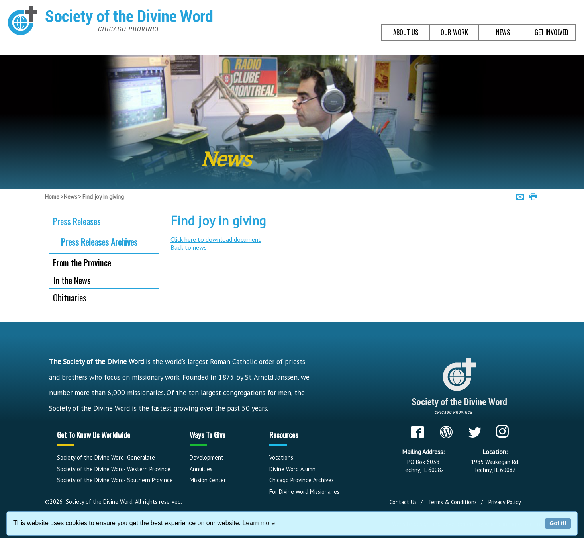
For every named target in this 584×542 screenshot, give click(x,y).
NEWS (503, 32)
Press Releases (77, 220)
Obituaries (69, 297)
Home (52, 196)
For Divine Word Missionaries (304, 491)
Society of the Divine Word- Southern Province (115, 480)
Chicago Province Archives (301, 480)
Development (206, 457)
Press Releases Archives (99, 241)
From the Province (82, 262)
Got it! (557, 523)
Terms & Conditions (452, 502)
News (70, 196)
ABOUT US (405, 32)
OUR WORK (454, 32)
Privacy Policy (504, 502)
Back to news (188, 247)
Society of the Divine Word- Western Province (113, 469)
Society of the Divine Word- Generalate (106, 457)
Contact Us (403, 502)
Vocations (281, 457)
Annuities (201, 469)
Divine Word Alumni (293, 469)
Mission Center (208, 480)
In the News (72, 279)
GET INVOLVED (551, 32)
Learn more (258, 523)
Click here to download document (215, 239)
